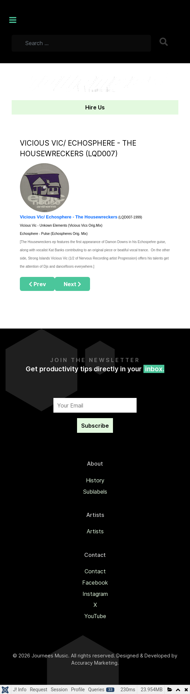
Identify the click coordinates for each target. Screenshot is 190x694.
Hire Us (95, 107)
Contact (95, 571)
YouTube (95, 616)
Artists (95, 531)
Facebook (95, 582)
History (95, 480)
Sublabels (95, 491)
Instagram (95, 593)
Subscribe (95, 425)
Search (164, 42)
